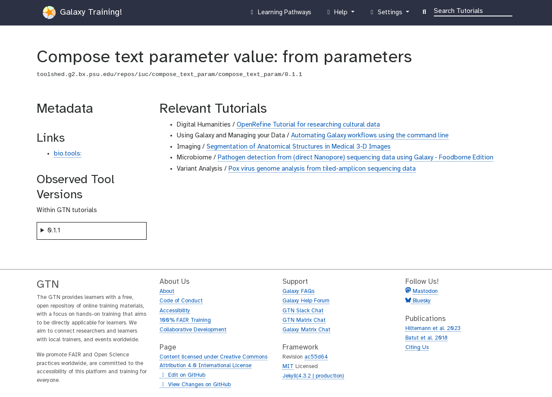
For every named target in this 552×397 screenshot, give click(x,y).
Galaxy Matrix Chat (306, 330)
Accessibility (175, 311)
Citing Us (417, 347)
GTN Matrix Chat (304, 320)
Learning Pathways (279, 14)
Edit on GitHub (182, 375)
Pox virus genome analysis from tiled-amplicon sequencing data (322, 168)
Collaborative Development (193, 330)
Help (337, 14)
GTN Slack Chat (302, 311)
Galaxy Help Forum (305, 301)
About (167, 291)
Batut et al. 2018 (426, 338)
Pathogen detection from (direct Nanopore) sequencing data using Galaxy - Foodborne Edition (355, 157)
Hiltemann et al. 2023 (433, 328)
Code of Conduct (181, 301)
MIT (288, 366)
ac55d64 (316, 357)
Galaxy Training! (82, 12)
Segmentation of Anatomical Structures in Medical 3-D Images (299, 146)
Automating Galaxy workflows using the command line (369, 135)
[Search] (473, 10)
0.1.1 (53, 230)
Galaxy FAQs (298, 291)
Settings (386, 14)
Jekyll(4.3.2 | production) (313, 376)
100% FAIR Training (185, 320)
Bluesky (421, 301)
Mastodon (425, 291)
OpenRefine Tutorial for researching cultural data (308, 124)
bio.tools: (68, 153)
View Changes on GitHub (195, 385)
